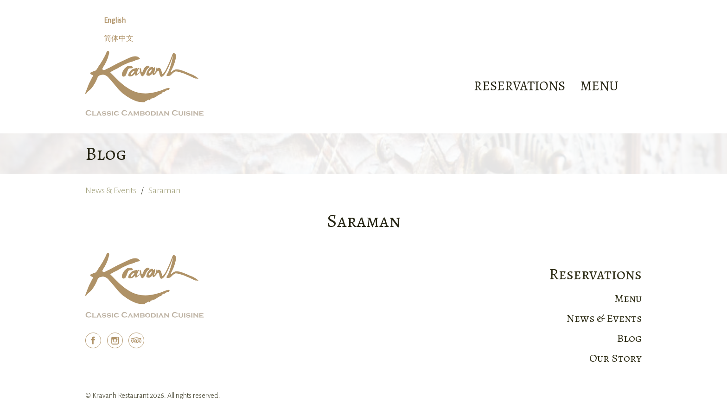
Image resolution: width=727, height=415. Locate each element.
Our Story (615, 358)
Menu (628, 298)
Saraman (164, 190)
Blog (629, 338)
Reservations (519, 86)
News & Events (110, 190)
